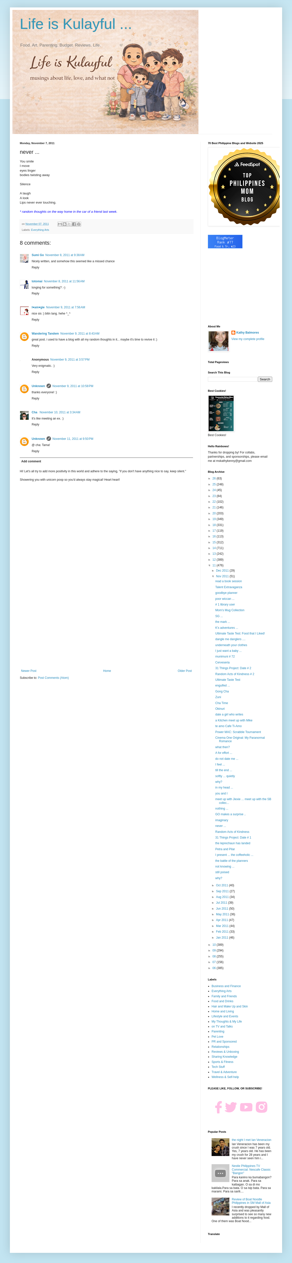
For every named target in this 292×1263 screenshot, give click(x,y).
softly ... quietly (225, 776)
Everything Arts (40, 229)
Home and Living (223, 1011)
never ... (220, 826)
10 (215, 945)
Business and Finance (226, 986)
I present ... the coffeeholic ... (234, 855)
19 (215, 519)
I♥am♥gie (38, 307)
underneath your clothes (231, 645)
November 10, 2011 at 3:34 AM (60, 412)
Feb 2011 (222, 931)
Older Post (185, 671)
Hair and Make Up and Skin (230, 1006)
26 (215, 478)
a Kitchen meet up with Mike (233, 720)
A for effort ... (223, 753)
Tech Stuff (218, 1067)
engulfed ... (222, 685)
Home (107, 671)
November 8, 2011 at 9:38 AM (64, 255)
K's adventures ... (226, 628)
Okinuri (220, 708)
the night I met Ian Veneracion (251, 1140)
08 (215, 956)
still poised (222, 872)
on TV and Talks (222, 1026)
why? (218, 782)
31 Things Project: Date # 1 (233, 837)
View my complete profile (247, 339)
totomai (37, 281)
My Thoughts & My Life (227, 1021)
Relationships (220, 1047)
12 (215, 559)
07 (215, 962)
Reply (35, 267)
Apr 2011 (222, 920)
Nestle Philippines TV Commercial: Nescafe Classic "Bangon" (251, 1169)
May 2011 (223, 914)
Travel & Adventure (224, 1072)
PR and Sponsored (224, 1041)
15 (215, 542)
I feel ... (220, 764)
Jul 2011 (222, 902)
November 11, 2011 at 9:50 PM (72, 439)
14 (215, 548)
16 (215, 536)
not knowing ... (224, 866)
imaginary (221, 820)
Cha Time (221, 703)
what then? (222, 747)
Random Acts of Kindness (232, 832)
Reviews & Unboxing (225, 1051)
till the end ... (223, 770)
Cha (35, 412)
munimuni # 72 (225, 656)
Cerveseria (222, 662)
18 (215, 525)
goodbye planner (226, 593)
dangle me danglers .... (230, 639)
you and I (221, 793)
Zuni (218, 697)
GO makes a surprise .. (230, 814)
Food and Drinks (222, 1001)
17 (215, 530)
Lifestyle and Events (225, 1016)
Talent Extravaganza (228, 587)
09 (215, 950)
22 (215, 501)
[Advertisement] (106, 628)
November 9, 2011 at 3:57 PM (69, 359)
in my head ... (224, 787)
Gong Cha (222, 691)
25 (215, 484)
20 (215, 513)
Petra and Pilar (225, 849)
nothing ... (221, 808)
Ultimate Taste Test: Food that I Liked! (240, 633)
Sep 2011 (223, 891)
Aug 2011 (223, 897)
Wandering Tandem (45, 333)
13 (215, 553)
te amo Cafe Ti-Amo (228, 726)
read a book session (228, 581)
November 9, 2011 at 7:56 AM (65, 307)
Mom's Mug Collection (229, 610)
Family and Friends (224, 996)
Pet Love (217, 1036)
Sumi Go (38, 255)
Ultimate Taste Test (227, 680)
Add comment (31, 461)
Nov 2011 (223, 576)
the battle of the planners (231, 861)
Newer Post (28, 671)
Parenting (218, 1031)
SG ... (219, 616)
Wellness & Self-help (225, 1077)
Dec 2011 (223, 570)
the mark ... (222, 622)
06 (215, 968)
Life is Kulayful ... (76, 24)
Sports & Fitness (222, 1062)
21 (215, 507)
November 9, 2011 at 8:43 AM (79, 333)
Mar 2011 (222, 926)
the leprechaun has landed (232, 843)
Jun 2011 (222, 908)
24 (215, 490)
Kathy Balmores (247, 332)
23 (215, 496)
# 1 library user (225, 604)
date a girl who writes (229, 714)
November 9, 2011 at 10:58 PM (72, 386)
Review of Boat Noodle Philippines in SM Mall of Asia (251, 1201)
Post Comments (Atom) (53, 678)
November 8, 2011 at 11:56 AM (64, 281)
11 (215, 565)
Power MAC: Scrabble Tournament (238, 732)
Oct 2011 (222, 885)
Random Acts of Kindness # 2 (234, 674)
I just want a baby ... (228, 651)
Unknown (38, 386)
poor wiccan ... (224, 599)
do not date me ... (226, 759)
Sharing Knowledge (224, 1056)
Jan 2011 (222, 937)
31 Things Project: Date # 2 (233, 668)
